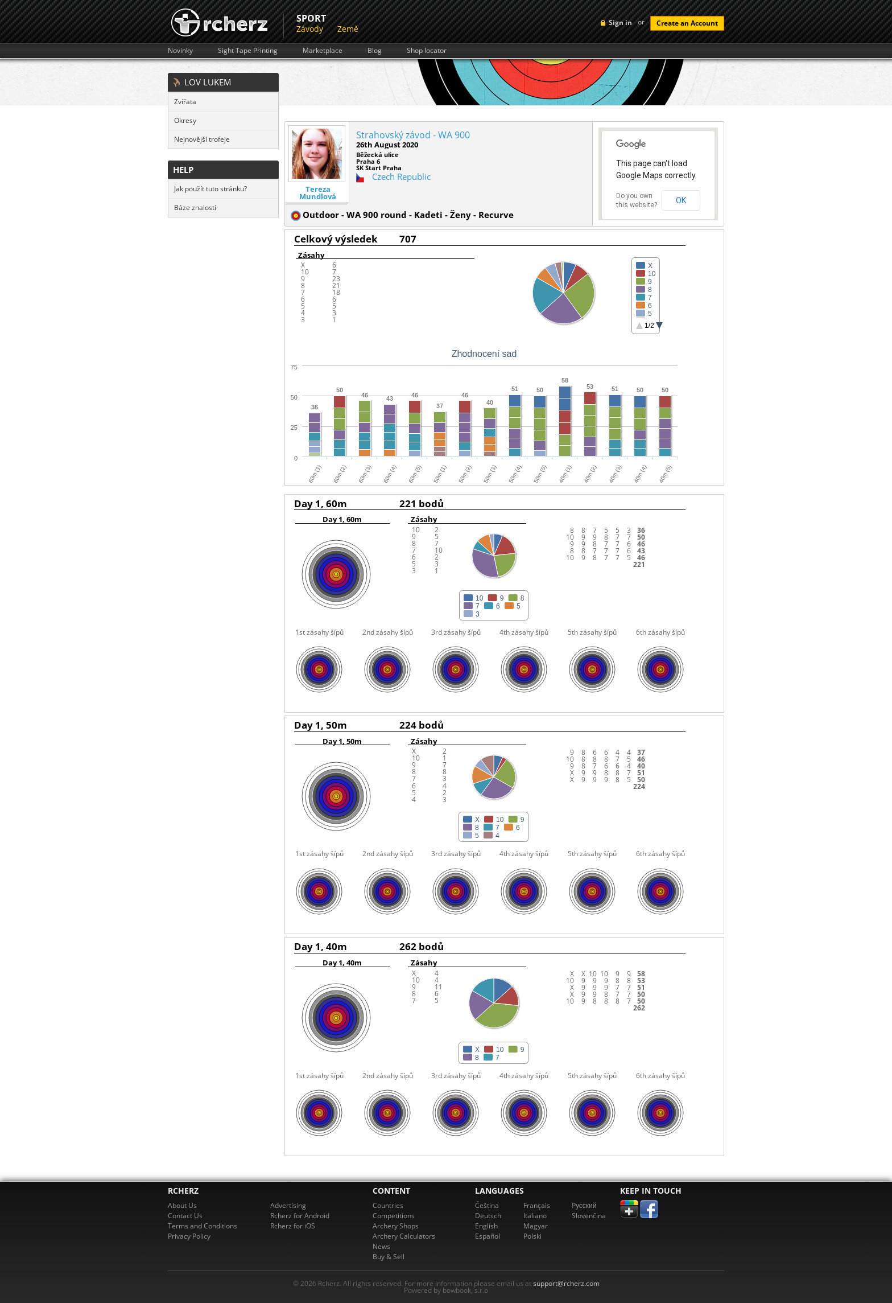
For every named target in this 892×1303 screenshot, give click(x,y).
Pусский (584, 1205)
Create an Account (687, 23)
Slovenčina (589, 1215)
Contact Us (185, 1215)
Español (487, 1236)
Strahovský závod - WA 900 (413, 135)
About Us (182, 1205)
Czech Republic (401, 176)
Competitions (394, 1215)
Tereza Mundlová (317, 193)
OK (681, 200)
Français (536, 1205)
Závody (309, 28)
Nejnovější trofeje (202, 139)
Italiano (535, 1215)
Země (347, 28)
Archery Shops (396, 1226)
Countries (388, 1205)
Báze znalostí (195, 207)
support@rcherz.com (566, 1283)
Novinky (180, 50)
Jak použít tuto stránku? (210, 189)
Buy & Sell (388, 1256)
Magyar (535, 1226)
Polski (532, 1236)
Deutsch (488, 1215)
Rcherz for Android (299, 1215)
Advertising (288, 1205)
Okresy (185, 120)
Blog (374, 50)
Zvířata (185, 101)
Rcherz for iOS (292, 1226)
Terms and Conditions (202, 1226)
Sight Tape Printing (248, 50)
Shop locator (427, 50)
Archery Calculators (404, 1236)
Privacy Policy (189, 1236)
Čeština (487, 1205)
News (381, 1246)
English (486, 1226)
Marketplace (322, 50)
